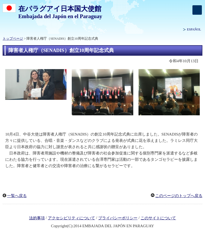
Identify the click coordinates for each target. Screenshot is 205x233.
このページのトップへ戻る (178, 196)
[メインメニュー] (197, 10)
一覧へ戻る (17, 196)
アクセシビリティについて (71, 218)
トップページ (13, 38)
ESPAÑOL (194, 29)
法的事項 (37, 218)
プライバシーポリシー (117, 218)
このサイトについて (158, 218)
